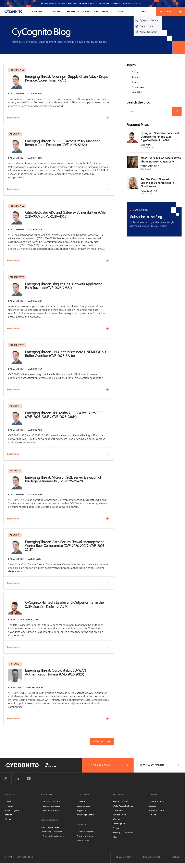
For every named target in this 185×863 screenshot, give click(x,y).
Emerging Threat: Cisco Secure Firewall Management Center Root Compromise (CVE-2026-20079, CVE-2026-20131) (65, 545)
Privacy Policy (123, 857)
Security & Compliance (123, 832)
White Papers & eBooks (123, 805)
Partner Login (83, 840)
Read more (60, 117)
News (153, 814)
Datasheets (118, 810)
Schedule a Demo (109, 765)
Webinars (117, 819)
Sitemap (175, 857)
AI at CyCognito (12, 810)
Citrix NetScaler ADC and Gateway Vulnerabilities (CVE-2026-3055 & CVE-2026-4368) (66, 214)
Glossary (117, 828)
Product (136, 72)
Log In (143, 11)
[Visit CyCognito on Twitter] (6, 778)
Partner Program (86, 831)
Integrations (10, 814)
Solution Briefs (119, 814)
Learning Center (120, 823)
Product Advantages (50, 827)
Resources (102, 11)
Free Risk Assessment (160, 765)
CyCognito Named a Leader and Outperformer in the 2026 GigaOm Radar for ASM (64, 604)
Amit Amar (16, 619)
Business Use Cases (51, 805)
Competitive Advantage (53, 836)
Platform (37, 11)
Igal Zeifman (17, 93)
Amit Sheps (16, 687)
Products (10, 801)
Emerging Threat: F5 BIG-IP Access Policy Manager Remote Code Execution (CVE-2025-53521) (62, 143)
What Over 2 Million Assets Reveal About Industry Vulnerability (160, 159)
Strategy (136, 82)
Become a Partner (85, 836)
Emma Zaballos (148, 191)
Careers (152, 805)
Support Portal (83, 810)
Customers (84, 11)
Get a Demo (171, 11)
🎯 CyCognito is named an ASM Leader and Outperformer (90, 3)
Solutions (54, 11)
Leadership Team (156, 801)
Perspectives (17, 69)
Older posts (99, 741)
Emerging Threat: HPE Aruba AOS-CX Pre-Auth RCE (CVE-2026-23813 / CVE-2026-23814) (63, 415)
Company (119, 11)
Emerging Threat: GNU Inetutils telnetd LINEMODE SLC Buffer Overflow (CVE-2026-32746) (66, 354)
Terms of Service (151, 857)
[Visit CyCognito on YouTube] (28, 778)
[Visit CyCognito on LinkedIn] (17, 778)
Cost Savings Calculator (51, 831)
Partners (81, 825)
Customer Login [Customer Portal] (84, 805)
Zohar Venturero (149, 166)
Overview (81, 801)
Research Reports (121, 801)
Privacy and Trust (156, 810)
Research (15, 134)
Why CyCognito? (49, 820)
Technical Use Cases (52, 801)
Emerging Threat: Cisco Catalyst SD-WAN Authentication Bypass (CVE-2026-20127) (55, 672)
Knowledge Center (85, 814)
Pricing (71, 11)
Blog (115, 837)
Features (10, 805)
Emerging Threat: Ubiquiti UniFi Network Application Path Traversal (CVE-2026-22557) (63, 286)
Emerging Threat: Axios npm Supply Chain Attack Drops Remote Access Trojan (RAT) (66, 78)
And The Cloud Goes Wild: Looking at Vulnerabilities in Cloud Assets (157, 182)
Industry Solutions (51, 810)
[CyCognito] (13, 11)
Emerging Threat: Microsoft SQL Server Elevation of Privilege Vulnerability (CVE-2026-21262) (63, 479)
